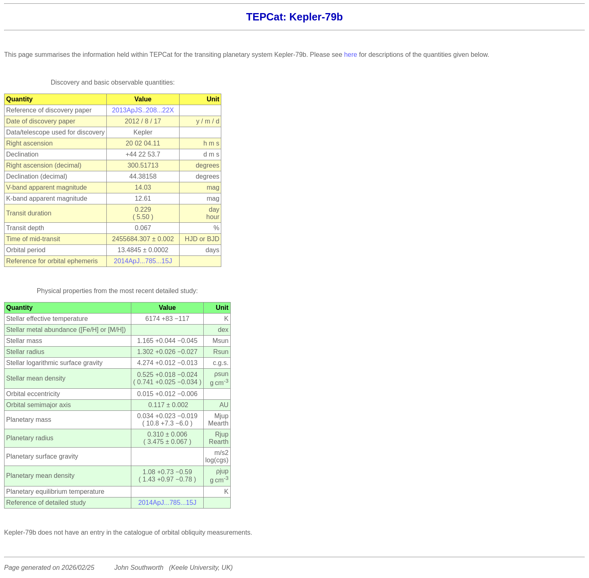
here (350, 54)
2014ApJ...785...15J (143, 261)
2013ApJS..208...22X (143, 110)
